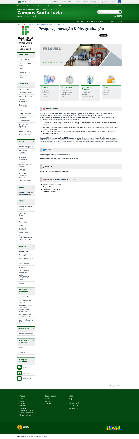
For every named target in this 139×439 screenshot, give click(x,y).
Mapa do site (117, 6)
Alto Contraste (106, 6)
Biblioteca (23, 408)
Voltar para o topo (115, 386)
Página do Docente (97, 21)
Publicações (27, 378)
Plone (45, 436)
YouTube (115, 16)
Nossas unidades (25, 415)
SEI (106, 21)
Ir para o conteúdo (22, 5)
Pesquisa (39, 24)
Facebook (118, 16)
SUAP (87, 21)
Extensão (23, 406)
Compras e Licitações (26, 410)
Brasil (24, 2)
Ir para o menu (34, 5)
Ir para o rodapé (56, 5)
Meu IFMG (79, 21)
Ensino (22, 401)
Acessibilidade (94, 6)
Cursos (22, 399)
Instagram (120, 16)
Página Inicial (31, 24)
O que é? (72, 399)
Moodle (112, 21)
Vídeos (25, 367)
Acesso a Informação (26, 413)
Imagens (26, 373)
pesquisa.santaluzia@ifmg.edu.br (57, 171)
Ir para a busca (45, 5)
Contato (119, 21)
